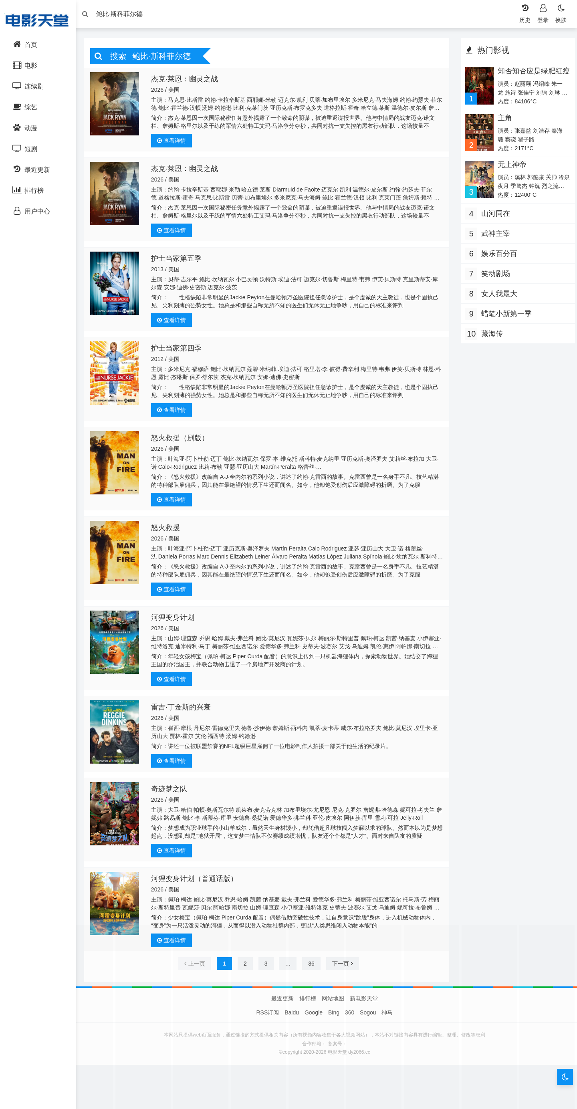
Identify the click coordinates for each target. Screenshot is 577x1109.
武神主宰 (493, 236)
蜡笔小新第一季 (504, 316)
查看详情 (174, 142)
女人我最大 (497, 296)
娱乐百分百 (497, 256)
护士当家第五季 (179, 260)
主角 (502, 120)
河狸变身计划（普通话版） (197, 881)
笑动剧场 (493, 276)
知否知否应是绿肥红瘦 (527, 77)
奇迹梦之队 (172, 791)
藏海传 (490, 336)
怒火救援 (168, 530)
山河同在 (493, 216)
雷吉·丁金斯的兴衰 (184, 709)
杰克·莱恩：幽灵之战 (187, 81)
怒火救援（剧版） (183, 440)
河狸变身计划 (175, 619)
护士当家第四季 (179, 350)
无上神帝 (509, 167)
